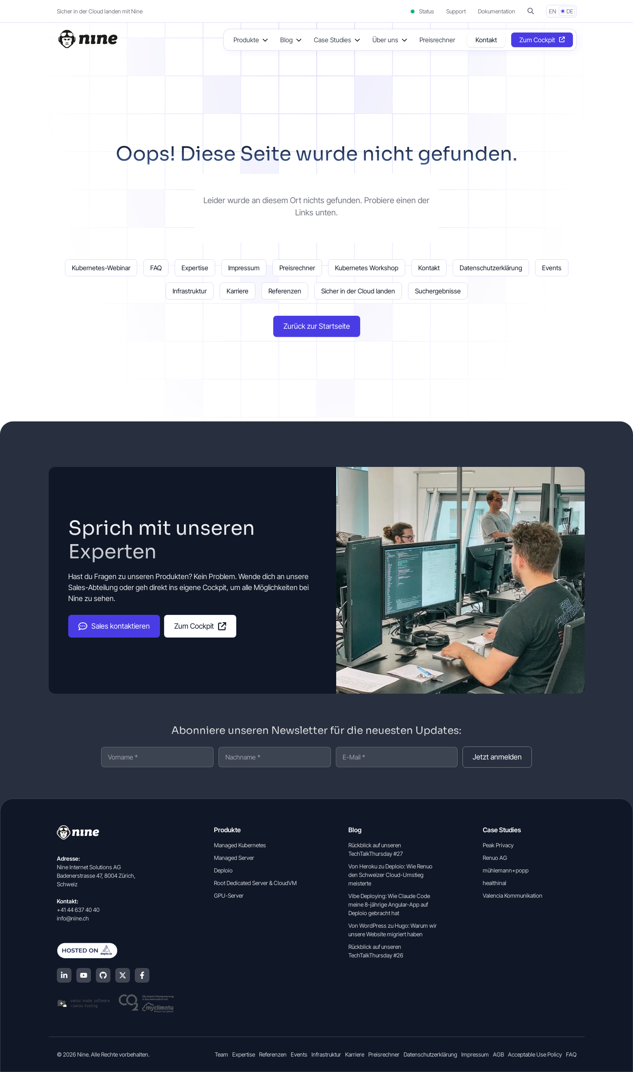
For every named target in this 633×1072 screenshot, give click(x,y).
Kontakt (486, 40)
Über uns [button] (385, 40)
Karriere (237, 291)
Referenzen (284, 291)
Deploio (223, 870)
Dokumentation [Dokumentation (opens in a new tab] (496, 11)
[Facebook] (142, 975)
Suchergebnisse (438, 291)
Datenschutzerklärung (491, 268)
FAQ (156, 268)
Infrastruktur (190, 291)
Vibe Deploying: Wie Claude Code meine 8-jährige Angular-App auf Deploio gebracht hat (389, 904)
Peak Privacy (498, 845)
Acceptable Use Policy (535, 1054)
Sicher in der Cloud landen (358, 291)
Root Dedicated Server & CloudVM (255, 882)
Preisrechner (437, 40)
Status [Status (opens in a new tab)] (421, 11)
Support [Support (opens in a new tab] (456, 11)
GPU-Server (229, 895)
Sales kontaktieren (114, 626)
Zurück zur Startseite (316, 326)
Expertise (194, 268)
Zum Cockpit (200, 626)
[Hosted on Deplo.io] (115, 950)
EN (552, 11)
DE (569, 11)
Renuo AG (495, 857)
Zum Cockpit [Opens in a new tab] (537, 40)
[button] (530, 11)
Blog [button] (286, 40)
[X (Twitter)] (122, 975)
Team (221, 1054)
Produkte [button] (246, 40)
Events (552, 268)
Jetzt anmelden (497, 757)
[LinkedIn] (64, 975)
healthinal (494, 882)
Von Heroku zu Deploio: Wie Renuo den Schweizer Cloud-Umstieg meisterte (390, 875)
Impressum (243, 268)
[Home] (87, 39)
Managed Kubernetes (240, 845)
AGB (498, 1054)
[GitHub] (103, 975)
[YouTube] (83, 975)
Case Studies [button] (332, 40)
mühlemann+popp (506, 870)
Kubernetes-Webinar (101, 268)
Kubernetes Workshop (366, 268)
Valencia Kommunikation (512, 895)
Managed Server (234, 857)
